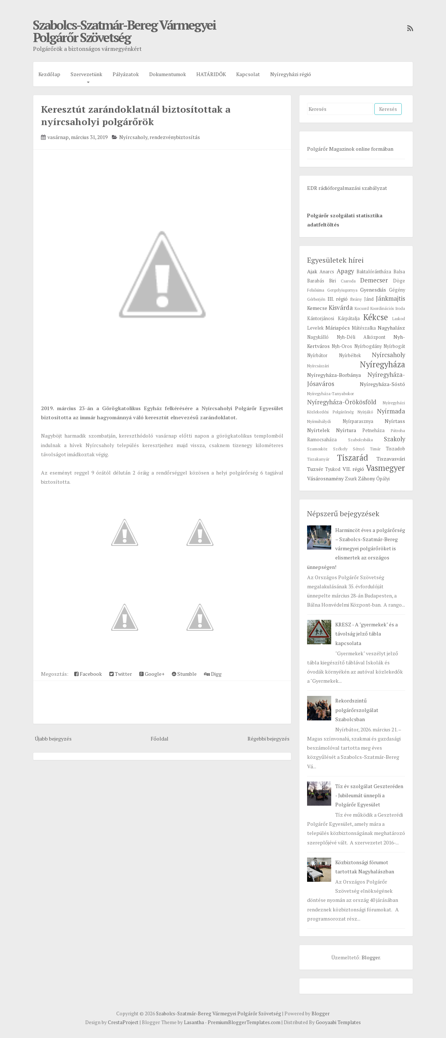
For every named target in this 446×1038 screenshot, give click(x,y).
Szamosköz (317, 448)
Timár (375, 448)
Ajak (312, 271)
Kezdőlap (49, 74)
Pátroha (398, 430)
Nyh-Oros (342, 346)
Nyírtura (346, 430)
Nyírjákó (365, 412)
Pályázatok (126, 74)
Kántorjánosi (320, 318)
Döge (399, 281)
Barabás (315, 281)
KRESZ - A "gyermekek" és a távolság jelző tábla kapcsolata (366, 633)
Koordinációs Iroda (387, 308)
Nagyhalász (391, 327)
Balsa (399, 272)
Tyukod (332, 469)
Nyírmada (391, 411)
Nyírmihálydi (319, 421)
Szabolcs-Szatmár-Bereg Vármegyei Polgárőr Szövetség (124, 31)
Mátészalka (364, 328)
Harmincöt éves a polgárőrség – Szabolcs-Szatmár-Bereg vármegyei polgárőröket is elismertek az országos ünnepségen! (356, 548)
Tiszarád (352, 457)
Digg (213, 673)
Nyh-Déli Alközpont (361, 337)
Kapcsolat (248, 74)
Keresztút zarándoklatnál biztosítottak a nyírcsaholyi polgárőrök (135, 115)
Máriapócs (337, 327)
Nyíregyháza (382, 364)
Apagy (345, 271)
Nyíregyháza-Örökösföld (342, 402)
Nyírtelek (318, 430)
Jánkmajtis (390, 299)
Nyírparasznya (358, 421)
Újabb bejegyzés (53, 738)
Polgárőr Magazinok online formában (350, 148)
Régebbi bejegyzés (268, 738)
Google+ (152, 673)
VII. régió (353, 468)
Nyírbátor (317, 355)
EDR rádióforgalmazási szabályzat (347, 187)
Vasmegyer (385, 467)
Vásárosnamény (325, 478)
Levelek (315, 328)
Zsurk (351, 479)
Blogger (371, 957)
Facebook (88, 673)
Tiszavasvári (391, 458)
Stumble (184, 673)
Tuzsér (315, 468)
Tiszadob (395, 449)
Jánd (369, 299)
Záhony (366, 478)
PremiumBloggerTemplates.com (244, 1022)
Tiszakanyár (318, 459)
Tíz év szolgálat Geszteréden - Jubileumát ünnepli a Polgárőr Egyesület (369, 795)
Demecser (374, 280)
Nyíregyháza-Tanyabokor (330, 393)
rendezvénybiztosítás (175, 137)
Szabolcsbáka (360, 439)
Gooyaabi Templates (338, 1022)
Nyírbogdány (368, 346)
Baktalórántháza (373, 272)
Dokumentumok (167, 74)
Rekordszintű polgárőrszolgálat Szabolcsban (356, 709)
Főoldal (160, 738)
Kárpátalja (349, 318)
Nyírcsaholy (133, 137)
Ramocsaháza (322, 439)
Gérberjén (316, 299)
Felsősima (315, 290)
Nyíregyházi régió (290, 74)
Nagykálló (318, 337)
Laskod (398, 318)
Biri (332, 281)
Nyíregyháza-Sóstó (382, 384)
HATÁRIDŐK (211, 74)
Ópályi (383, 479)
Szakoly (394, 439)
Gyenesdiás (373, 289)
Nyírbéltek (350, 355)
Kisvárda (341, 308)
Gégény (397, 290)
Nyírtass (395, 420)
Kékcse (375, 317)
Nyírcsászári (318, 365)
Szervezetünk (86, 74)
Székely (340, 448)
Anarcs (327, 272)
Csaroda (348, 281)
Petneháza (373, 430)
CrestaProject (123, 1022)
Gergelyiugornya (342, 290)
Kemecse (317, 307)
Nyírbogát (394, 346)
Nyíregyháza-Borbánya (334, 374)
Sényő (358, 448)
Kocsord (362, 308)
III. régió (338, 298)
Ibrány (356, 299)
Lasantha (194, 1022)
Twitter (120, 673)
